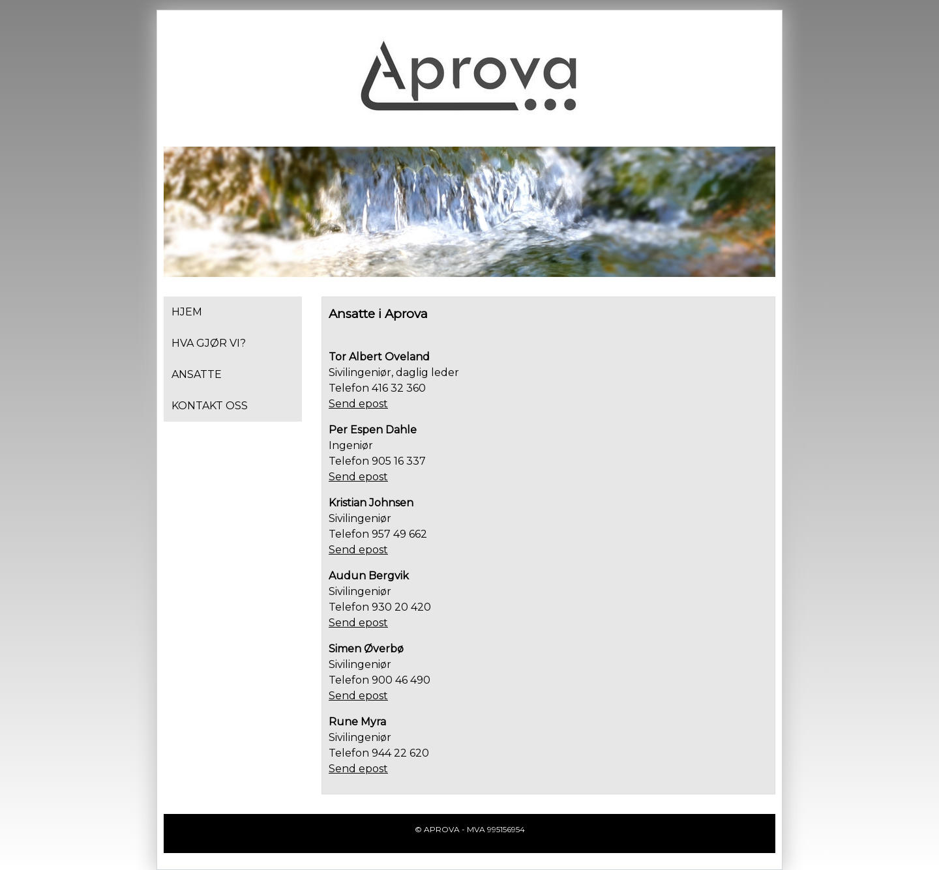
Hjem (186, 312)
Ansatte (196, 374)
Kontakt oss (209, 405)
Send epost (358, 404)
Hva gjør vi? (208, 343)
